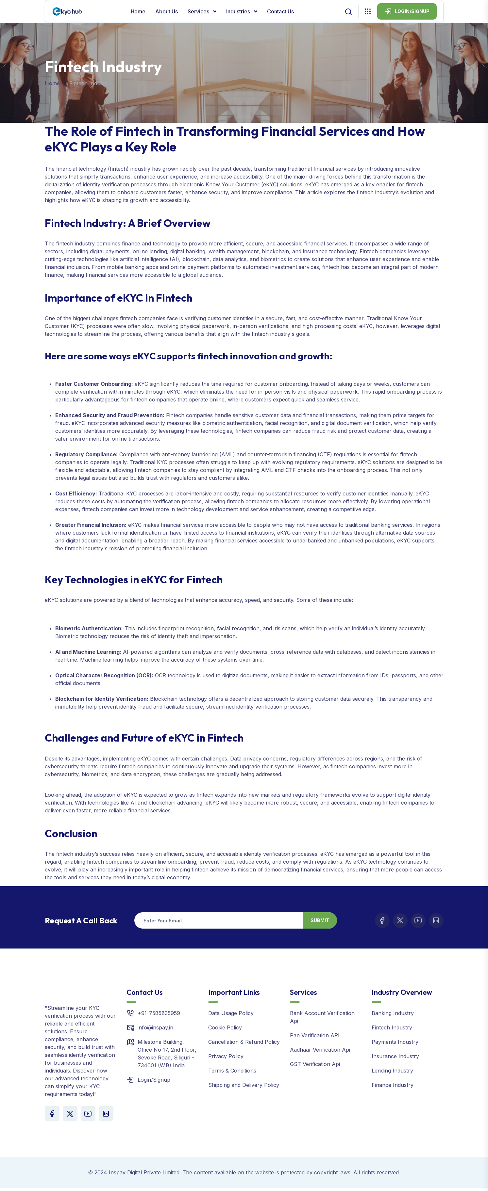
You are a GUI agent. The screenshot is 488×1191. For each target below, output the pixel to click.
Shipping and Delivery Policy (243, 1085)
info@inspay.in (155, 1027)
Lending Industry (392, 1070)
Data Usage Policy (231, 1013)
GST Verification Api (315, 1064)
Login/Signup (154, 1079)
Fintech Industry (392, 1027)
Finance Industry (392, 1085)
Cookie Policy (225, 1027)
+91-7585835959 (159, 1013)
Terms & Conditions (232, 1070)
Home (138, 11)
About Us (166, 11)
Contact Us (280, 11)
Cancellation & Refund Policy (244, 1042)
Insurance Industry (395, 1056)
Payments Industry (395, 1042)
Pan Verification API (315, 1035)
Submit (320, 920)
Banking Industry (393, 1013)
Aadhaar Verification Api (320, 1049)
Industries (238, 11)
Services (199, 11)
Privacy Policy (226, 1056)
